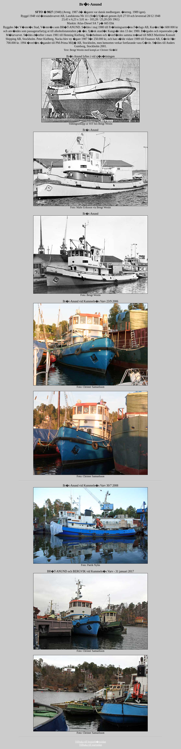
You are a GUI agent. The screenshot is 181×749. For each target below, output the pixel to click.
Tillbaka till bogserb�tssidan (90, 741)
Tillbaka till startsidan (90, 744)
